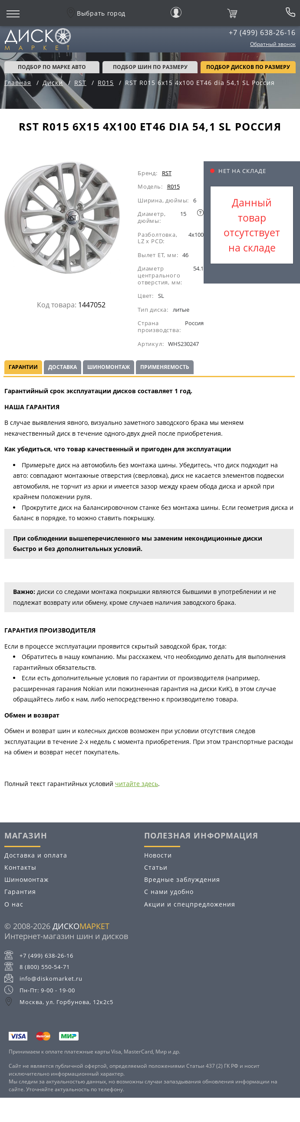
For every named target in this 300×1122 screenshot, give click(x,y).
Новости (158, 855)
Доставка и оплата (35, 855)
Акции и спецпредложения (189, 904)
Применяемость (164, 367)
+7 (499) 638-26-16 (262, 32)
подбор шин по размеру (150, 67)
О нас (13, 904)
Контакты (20, 867)
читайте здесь (136, 784)
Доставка (62, 367)
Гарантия (20, 891)
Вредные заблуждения (182, 879)
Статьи (156, 867)
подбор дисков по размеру (248, 67)
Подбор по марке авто (52, 67)
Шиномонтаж (108, 367)
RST (166, 173)
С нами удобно (169, 891)
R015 (173, 186)
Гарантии (23, 367)
